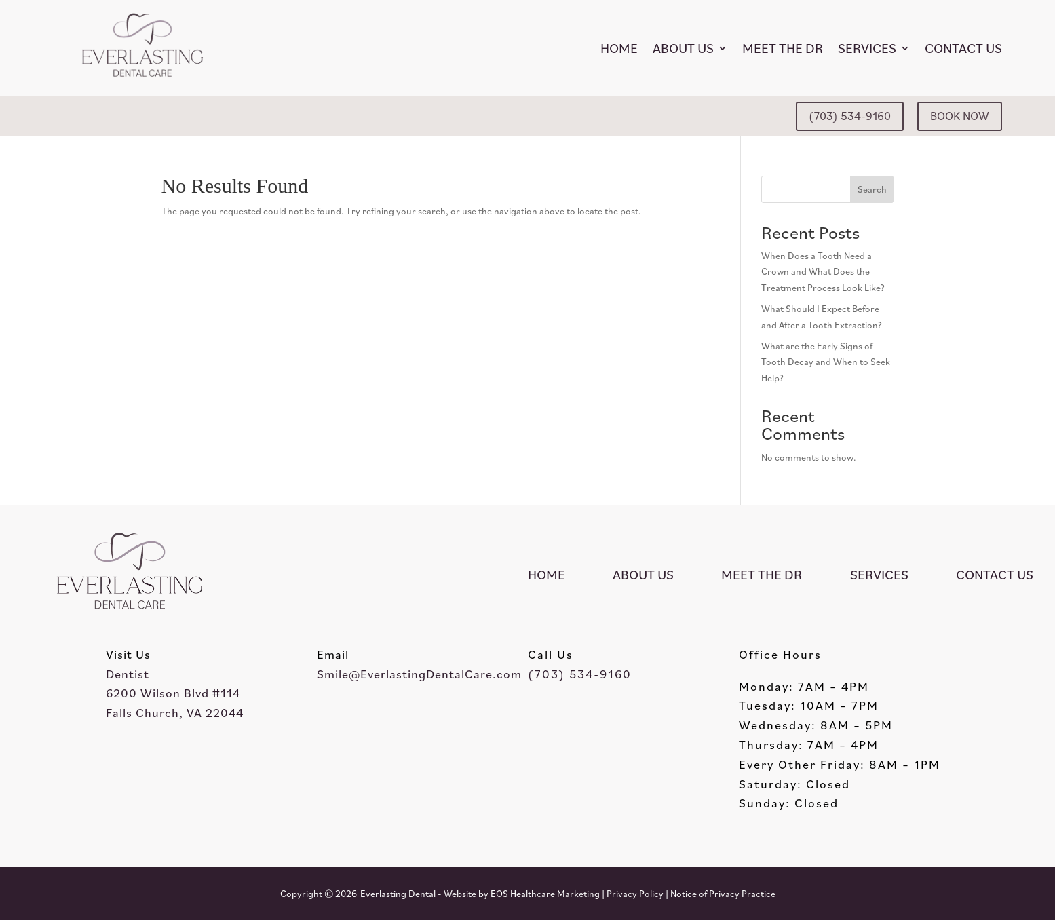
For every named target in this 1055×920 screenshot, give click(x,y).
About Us (683, 47)
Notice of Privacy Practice (722, 893)
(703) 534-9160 (850, 116)
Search (872, 189)
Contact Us (963, 47)
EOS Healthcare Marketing (545, 893)
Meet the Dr (782, 47)
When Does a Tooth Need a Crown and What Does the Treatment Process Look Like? (823, 272)
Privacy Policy (635, 893)
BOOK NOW (959, 116)
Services (867, 47)
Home (619, 47)
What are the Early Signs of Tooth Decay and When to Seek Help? (825, 362)
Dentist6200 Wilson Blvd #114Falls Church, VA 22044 (175, 693)
